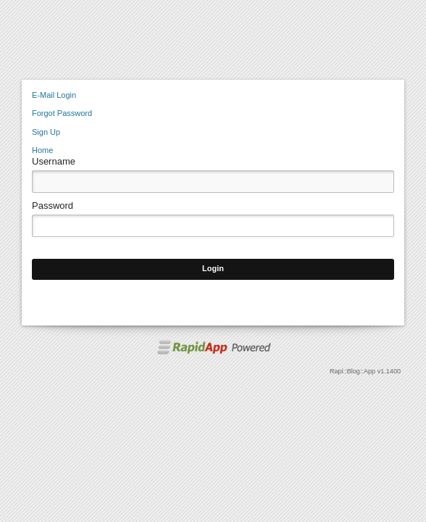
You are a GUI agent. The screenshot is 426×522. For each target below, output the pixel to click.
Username (53, 161)
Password (52, 205)
